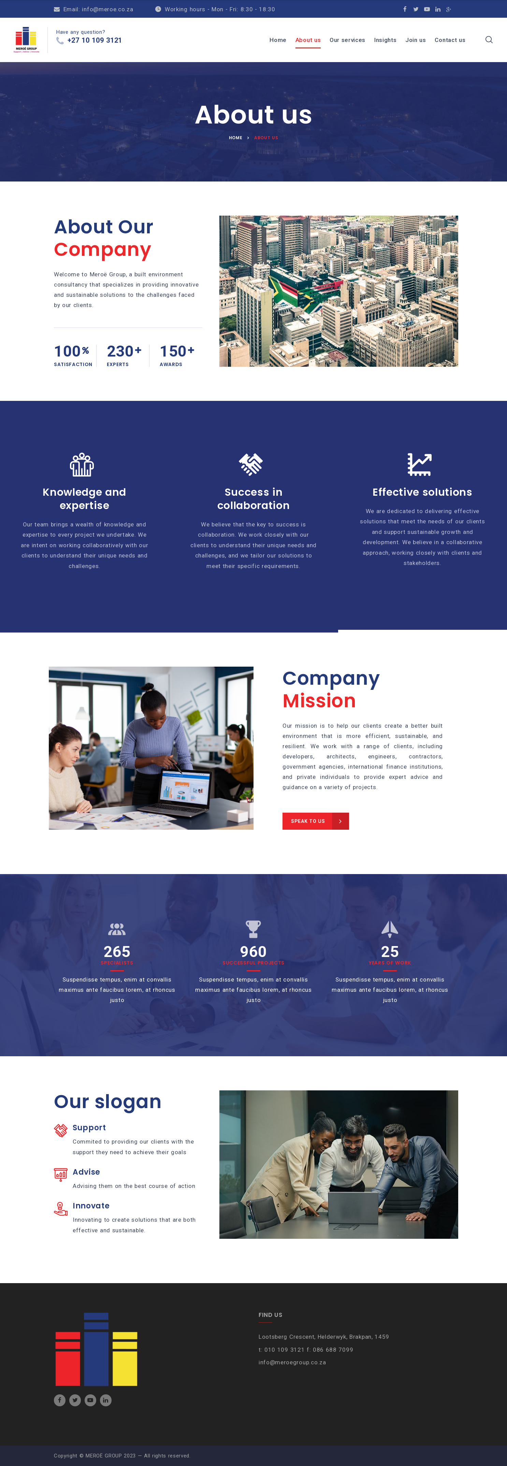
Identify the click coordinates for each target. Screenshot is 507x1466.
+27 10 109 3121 (95, 42)
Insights (385, 40)
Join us (415, 40)
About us (308, 40)
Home (278, 40)
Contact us (450, 40)
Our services (347, 40)
